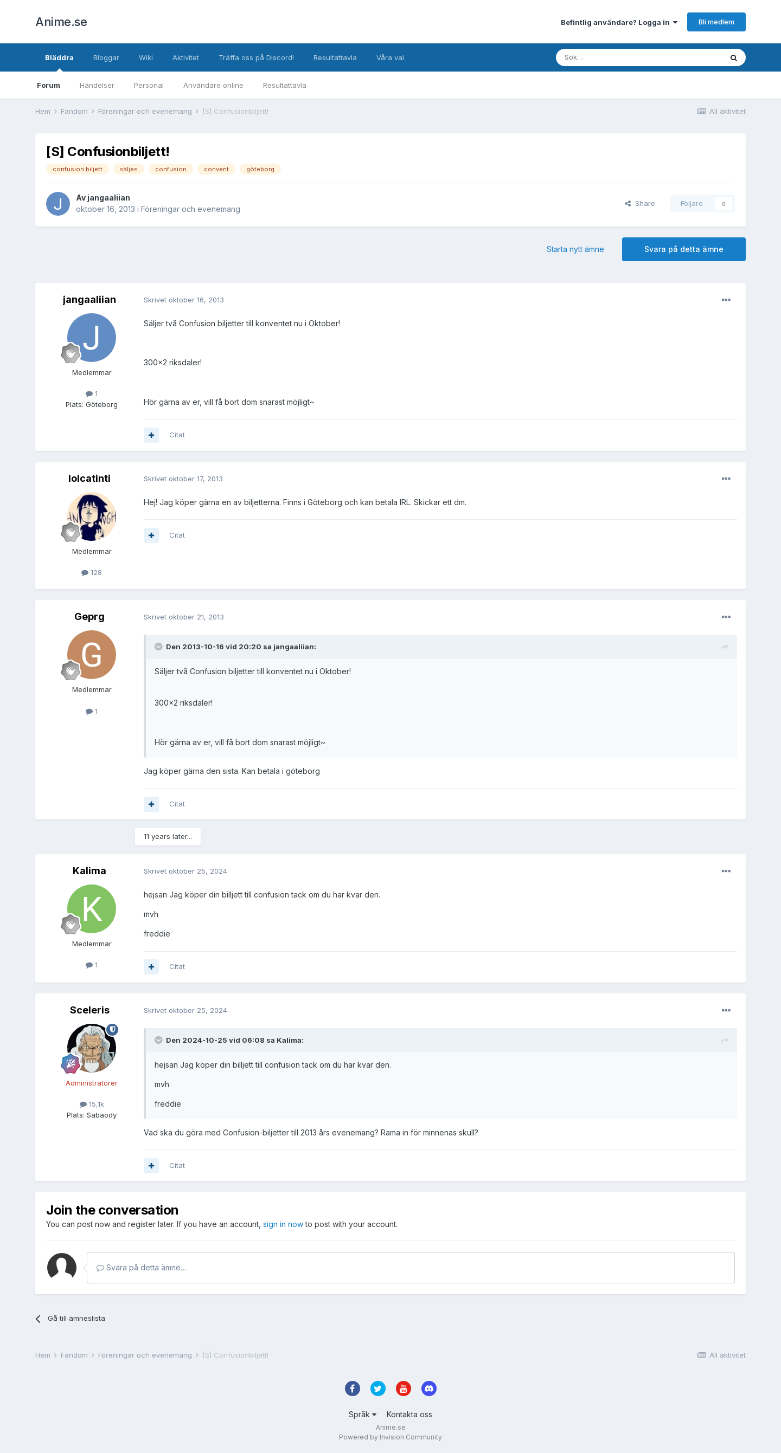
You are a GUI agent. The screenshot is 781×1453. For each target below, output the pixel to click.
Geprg (89, 616)
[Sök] (610, 57)
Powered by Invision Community (390, 1437)
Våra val (390, 57)
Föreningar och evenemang (190, 209)
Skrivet (184, 299)
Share (640, 203)
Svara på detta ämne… (142, 1267)
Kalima (89, 870)
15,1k (92, 1104)
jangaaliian (108, 197)
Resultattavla (284, 85)
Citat (177, 434)
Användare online (213, 85)
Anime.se (61, 22)
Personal (149, 85)
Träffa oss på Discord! (256, 57)
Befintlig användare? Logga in (619, 22)
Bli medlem (716, 21)
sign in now (283, 1224)
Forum (48, 85)
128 (91, 572)
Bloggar (106, 57)
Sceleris (90, 1010)
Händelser (97, 85)
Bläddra (59, 62)
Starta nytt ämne (575, 249)
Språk (362, 1414)
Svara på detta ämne (684, 249)
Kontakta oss (409, 1414)
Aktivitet (185, 57)
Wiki (146, 57)
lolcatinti (89, 478)
